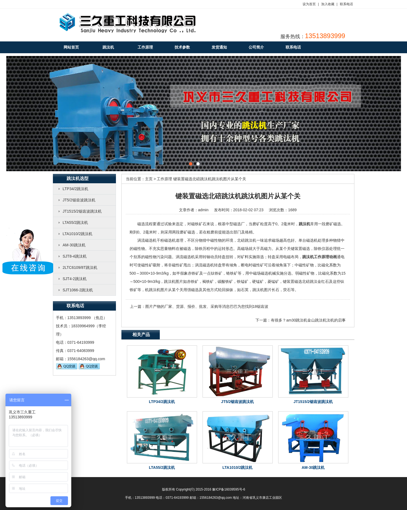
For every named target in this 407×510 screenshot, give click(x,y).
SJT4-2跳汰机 (75, 279)
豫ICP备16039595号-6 (228, 489)
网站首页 (71, 47)
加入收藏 (327, 4)
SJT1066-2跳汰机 (78, 290)
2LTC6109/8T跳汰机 (80, 267)
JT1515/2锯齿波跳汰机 (82, 211)
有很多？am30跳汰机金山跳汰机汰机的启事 (308, 320)
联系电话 (346, 4)
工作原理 (164, 179)
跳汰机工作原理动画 (319, 257)
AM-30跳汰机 (74, 245)
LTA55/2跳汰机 (75, 222)
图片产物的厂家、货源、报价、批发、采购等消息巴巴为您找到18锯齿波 (207, 306)
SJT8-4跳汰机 (75, 256)
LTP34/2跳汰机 (76, 189)
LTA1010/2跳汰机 (77, 234)
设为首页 (309, 4)
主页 (149, 179)
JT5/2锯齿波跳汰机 (79, 200)
